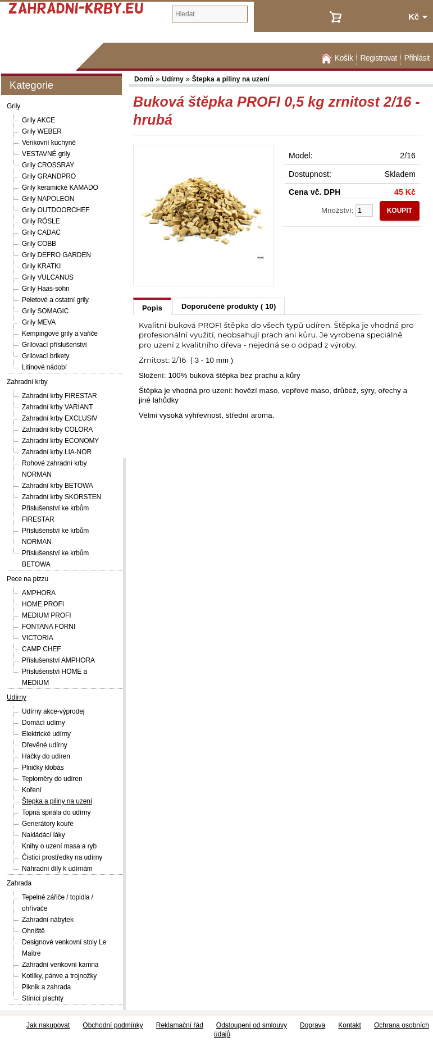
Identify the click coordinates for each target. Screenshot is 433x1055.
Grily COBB (39, 244)
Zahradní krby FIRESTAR (59, 396)
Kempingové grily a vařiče (60, 333)
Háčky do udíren (46, 756)
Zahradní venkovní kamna (60, 965)
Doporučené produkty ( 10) (228, 306)
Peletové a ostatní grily (55, 300)
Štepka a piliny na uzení (57, 801)
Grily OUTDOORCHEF (55, 210)
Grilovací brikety (45, 356)
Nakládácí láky (43, 835)
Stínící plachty (42, 998)
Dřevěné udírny (44, 745)
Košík (344, 58)
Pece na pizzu (27, 579)
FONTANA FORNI (48, 627)
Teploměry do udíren (52, 779)
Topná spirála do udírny (56, 812)
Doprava (312, 1025)
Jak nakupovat (48, 1025)
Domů (325, 58)
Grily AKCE (38, 120)
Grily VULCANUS (48, 277)
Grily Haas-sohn (46, 289)
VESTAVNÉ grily (46, 154)
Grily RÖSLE (41, 221)
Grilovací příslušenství (54, 345)
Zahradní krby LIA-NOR (57, 452)
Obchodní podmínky (113, 1025)
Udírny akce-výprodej (53, 711)
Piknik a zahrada (46, 987)
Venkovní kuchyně (49, 143)
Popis (152, 308)
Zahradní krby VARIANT (57, 407)
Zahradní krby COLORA (57, 429)
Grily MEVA (39, 322)
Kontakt (349, 1025)
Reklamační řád (179, 1025)
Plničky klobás (43, 767)
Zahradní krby (27, 382)
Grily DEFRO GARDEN (56, 255)
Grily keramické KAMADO (60, 187)
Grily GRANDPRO (49, 176)
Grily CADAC (41, 232)
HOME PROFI (43, 604)
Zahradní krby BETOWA (57, 486)
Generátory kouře (48, 824)
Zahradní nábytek (48, 920)
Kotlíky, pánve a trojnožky (59, 976)
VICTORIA (37, 638)
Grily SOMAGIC (45, 311)
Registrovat (378, 58)
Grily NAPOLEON (48, 199)
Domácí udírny (43, 723)
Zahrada (19, 883)
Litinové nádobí (44, 367)
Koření (32, 790)
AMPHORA (39, 593)
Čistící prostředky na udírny (62, 857)
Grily (13, 106)
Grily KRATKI (41, 266)
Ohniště (33, 931)
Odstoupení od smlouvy (251, 1025)
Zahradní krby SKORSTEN (61, 497)
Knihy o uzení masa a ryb (59, 846)
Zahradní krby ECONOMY (60, 441)
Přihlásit (417, 58)
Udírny (16, 697)
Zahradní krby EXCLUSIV (60, 418)
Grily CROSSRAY (48, 165)
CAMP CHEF (41, 649)
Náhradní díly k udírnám (57, 869)
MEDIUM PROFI (46, 615)
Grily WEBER (42, 131)
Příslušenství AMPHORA (58, 660)
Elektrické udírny (46, 734)
